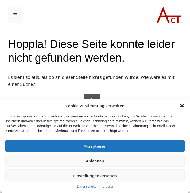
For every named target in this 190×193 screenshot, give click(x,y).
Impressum (107, 186)
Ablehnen (95, 161)
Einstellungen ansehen (95, 175)
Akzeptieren (95, 146)
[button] (182, 105)
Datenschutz (86, 186)
